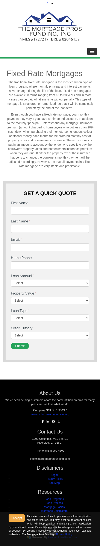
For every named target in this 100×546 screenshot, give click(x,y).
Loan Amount (22, 276)
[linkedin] (46, 421)
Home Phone (22, 258)
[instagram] (58, 421)
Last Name (20, 221)
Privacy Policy (54, 478)
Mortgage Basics (54, 507)
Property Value (23, 293)
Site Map (54, 482)
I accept (16, 518)
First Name (20, 203)
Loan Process (54, 502)
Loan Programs (54, 499)
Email (16, 240)
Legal (54, 475)
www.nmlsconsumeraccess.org (50, 414)
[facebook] (42, 421)
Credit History (22, 328)
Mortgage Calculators (54, 510)
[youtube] (52, 421)
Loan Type (20, 311)
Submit (20, 346)
